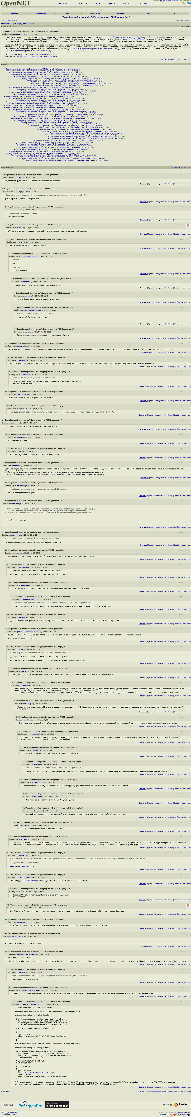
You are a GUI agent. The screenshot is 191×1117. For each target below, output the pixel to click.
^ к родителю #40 (160, 1087)
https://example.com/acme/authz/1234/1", (38, 1072)
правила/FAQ (41, 13)
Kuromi (79, 124)
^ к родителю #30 (160, 996)
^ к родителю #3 (160, 220)
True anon (105, 137)
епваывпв (95, 129)
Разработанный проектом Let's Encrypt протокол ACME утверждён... (31, 69)
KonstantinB (66, 93)
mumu (64, 74)
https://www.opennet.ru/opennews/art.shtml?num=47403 (94, 49)
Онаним (99, 131)
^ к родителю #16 (160, 577)
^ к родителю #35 (160, 774)
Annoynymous (72, 111)
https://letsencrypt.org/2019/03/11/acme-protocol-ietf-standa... (132, 37)
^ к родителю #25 (160, 712)
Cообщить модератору (182, 59)
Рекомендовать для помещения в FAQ (150, 1091)
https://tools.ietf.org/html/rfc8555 (131, 39)
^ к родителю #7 (160, 288)
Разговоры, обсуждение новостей (20, 24)
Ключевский (71, 146)
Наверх (170, 184)
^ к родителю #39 (160, 900)
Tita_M (74, 122)
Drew (69, 120)
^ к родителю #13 (160, 458)
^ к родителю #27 (160, 609)
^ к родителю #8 (160, 302)
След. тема (187, 1091)
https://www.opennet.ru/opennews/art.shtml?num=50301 (35, 56)
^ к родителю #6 (160, 274)
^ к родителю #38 (160, 415)
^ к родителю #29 (160, 726)
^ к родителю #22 (160, 696)
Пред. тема (180, 1091)
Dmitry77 (84, 140)
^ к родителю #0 (160, 184)
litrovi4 (59, 105)
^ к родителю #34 (160, 756)
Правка (170, 59)
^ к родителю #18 (160, 678)
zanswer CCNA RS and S (71, 155)
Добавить (164, 1115)
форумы (14, 13)
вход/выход (122, 13)
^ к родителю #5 (160, 248)
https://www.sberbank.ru (30, 881)
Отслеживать (186, 26)
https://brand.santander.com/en (22, 866)
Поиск (140, 3)
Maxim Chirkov (183, 1113)
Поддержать (174, 1115)
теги (145, 3)
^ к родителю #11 (160, 496)
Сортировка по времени (178, 167)
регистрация (174, 0)
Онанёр (84, 126)
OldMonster (76, 91)
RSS (175, 13)
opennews (17, 34)
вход (167, 0)
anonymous (76, 113)
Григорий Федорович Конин (73, 118)
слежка (148, 13)
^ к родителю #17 (160, 663)
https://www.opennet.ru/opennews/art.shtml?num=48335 (28, 51)
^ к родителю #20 (160, 591)
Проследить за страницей (12, 1115)
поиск (68, 13)
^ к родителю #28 (160, 982)
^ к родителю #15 (160, 559)
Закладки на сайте (9, 1113)
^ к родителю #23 (160, 964)
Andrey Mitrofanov (79, 78)
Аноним (60, 69)
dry (68, 100)
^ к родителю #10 (160, 443)
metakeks (85, 85)
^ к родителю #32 (160, 366)
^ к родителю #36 (160, 803)
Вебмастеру (185, 1115)
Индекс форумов (167, 1091)
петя (68, 76)
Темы (174, 1091)
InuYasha (60, 102)
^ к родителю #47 (160, 386)
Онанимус (66, 104)
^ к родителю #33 (160, 742)
